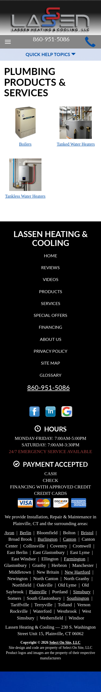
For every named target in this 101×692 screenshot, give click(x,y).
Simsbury (81, 591)
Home (50, 255)
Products (50, 291)
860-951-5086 (48, 387)
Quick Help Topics (51, 54)
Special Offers (50, 315)
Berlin (25, 532)
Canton (69, 539)
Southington (78, 598)
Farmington (74, 558)
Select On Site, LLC (65, 642)
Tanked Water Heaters (76, 126)
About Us (50, 339)
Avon (9, 532)
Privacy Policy (50, 351)
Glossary (50, 375)
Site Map (50, 362)
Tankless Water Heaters (25, 178)
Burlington (48, 539)
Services (50, 303)
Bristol (87, 532)
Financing (50, 327)
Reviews (50, 267)
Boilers (25, 126)
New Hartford (77, 572)
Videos (50, 279)
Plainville (38, 591)
